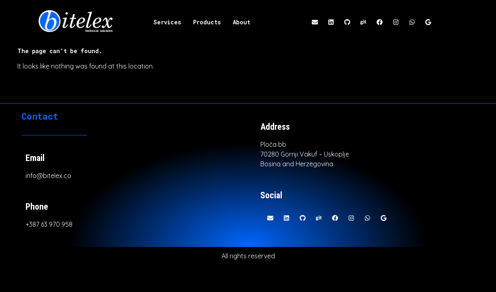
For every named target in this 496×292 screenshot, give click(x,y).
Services (167, 22)
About (241, 22)
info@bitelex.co (48, 176)
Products (207, 22)
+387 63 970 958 (49, 224)
